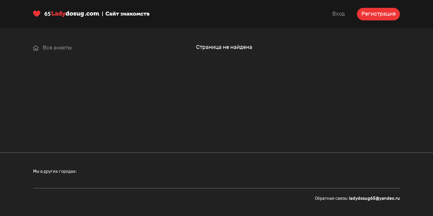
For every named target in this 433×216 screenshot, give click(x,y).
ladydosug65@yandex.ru (374, 198)
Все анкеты (52, 47)
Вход (338, 13)
